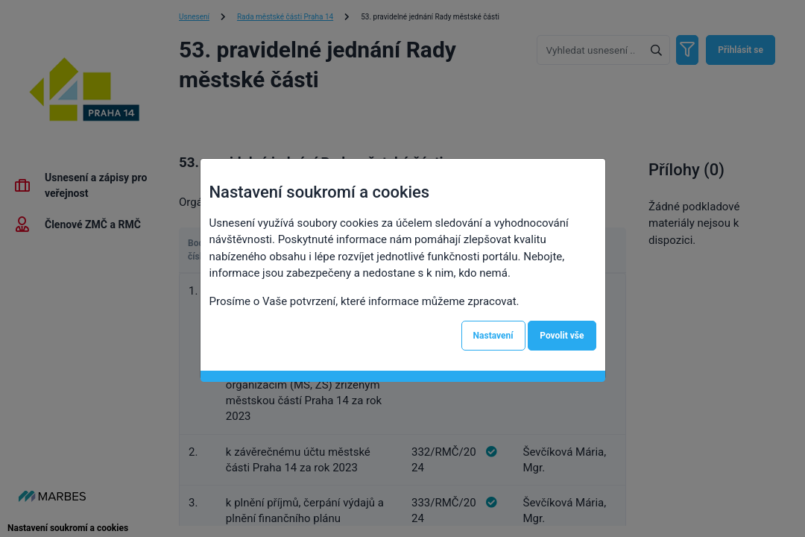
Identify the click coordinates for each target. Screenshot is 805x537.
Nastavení (493, 335)
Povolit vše (562, 335)
